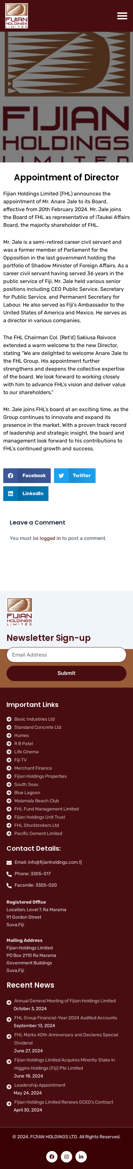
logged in (50, 538)
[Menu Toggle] (122, 15)
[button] (27, 475)
